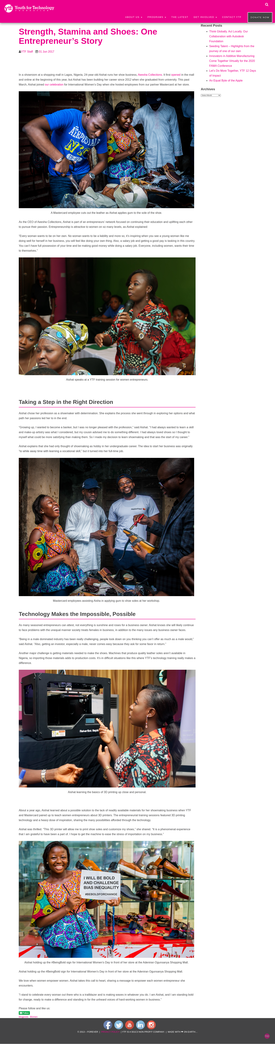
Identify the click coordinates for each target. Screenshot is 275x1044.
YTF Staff (27, 51)
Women (34, 1016)
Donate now (260, 17)
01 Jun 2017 (46, 51)
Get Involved (205, 17)
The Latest (179, 17)
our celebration (54, 84)
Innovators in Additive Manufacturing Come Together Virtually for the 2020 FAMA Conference (232, 60)
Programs (156, 17)
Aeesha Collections (150, 74)
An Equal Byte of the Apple (226, 80)
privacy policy (110, 1032)
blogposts (23, 1016)
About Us (133, 17)
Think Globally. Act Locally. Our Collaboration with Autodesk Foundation (228, 36)
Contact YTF (232, 17)
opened (175, 74)
